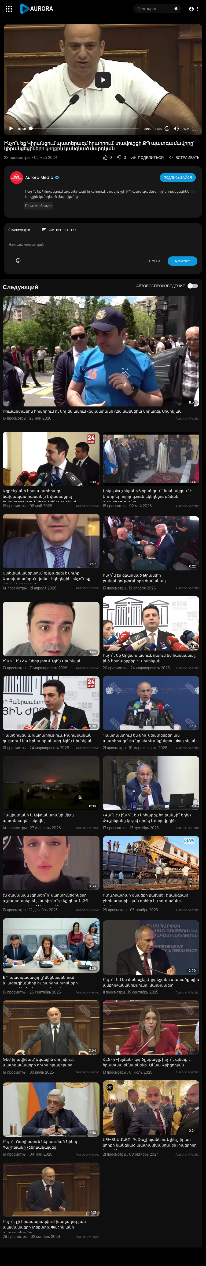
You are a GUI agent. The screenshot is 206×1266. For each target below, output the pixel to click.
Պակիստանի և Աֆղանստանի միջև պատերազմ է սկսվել (38, 817)
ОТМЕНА (154, 261)
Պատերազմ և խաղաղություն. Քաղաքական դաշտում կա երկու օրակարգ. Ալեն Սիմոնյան (48, 738)
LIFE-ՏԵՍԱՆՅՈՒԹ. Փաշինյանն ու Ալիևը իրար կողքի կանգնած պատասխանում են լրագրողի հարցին (150, 1145)
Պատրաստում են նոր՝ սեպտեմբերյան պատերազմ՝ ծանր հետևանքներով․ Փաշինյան (150, 738)
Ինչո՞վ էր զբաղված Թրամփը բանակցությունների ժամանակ (134, 578)
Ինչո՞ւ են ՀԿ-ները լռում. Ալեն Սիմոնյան (42, 661)
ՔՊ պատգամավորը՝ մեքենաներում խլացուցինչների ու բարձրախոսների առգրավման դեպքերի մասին (40, 983)
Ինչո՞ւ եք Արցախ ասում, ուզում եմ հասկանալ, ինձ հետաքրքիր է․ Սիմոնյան (149, 658)
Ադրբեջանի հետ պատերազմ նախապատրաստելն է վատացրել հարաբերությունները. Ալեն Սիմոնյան (40, 496)
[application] (103, 79)
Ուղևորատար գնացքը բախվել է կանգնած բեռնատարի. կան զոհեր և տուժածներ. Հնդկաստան (145, 900)
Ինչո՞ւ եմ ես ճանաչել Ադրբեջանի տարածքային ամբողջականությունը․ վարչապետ (151, 982)
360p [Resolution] (186, 128)
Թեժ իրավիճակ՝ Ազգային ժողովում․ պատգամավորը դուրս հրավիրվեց (38, 1062)
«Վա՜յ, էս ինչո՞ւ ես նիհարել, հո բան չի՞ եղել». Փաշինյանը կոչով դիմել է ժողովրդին (147, 817)
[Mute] (176, 128)
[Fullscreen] (194, 128)
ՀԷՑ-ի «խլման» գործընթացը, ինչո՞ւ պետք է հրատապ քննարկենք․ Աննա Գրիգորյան (146, 1062)
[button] (193, 9)
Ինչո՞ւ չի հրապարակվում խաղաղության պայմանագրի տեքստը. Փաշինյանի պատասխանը (44, 1227)
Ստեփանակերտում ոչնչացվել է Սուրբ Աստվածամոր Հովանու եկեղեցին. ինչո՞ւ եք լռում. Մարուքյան (46, 578)
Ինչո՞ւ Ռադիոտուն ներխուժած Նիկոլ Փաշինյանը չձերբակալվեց (40, 1144)
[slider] (85, 128)
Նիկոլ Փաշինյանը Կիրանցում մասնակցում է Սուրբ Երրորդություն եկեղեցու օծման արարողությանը (147, 496)
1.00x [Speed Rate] (158, 128)
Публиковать (182, 261)
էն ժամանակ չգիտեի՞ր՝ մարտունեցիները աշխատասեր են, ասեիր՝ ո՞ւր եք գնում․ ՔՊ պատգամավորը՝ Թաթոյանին (45, 900)
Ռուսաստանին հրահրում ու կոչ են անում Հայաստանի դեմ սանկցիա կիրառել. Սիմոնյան (92, 411)
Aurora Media (42, 177)
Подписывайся (178, 177)
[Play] (11, 128)
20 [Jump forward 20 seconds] (167, 129)
